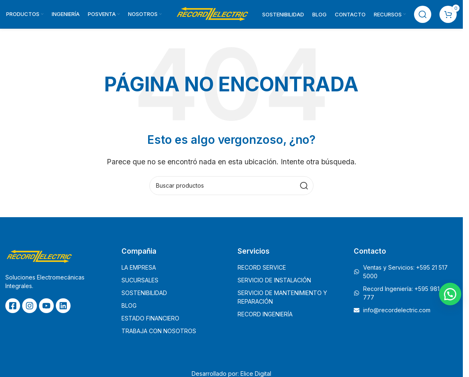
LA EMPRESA (138, 267)
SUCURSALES (139, 280)
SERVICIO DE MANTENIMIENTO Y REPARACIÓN (282, 297)
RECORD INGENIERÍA (265, 314)
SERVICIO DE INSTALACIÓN (274, 280)
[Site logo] (212, 13)
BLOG (129, 305)
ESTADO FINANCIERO (150, 318)
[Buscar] (422, 14)
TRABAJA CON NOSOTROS (158, 331)
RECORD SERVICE (262, 267)
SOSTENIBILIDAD (144, 293)
